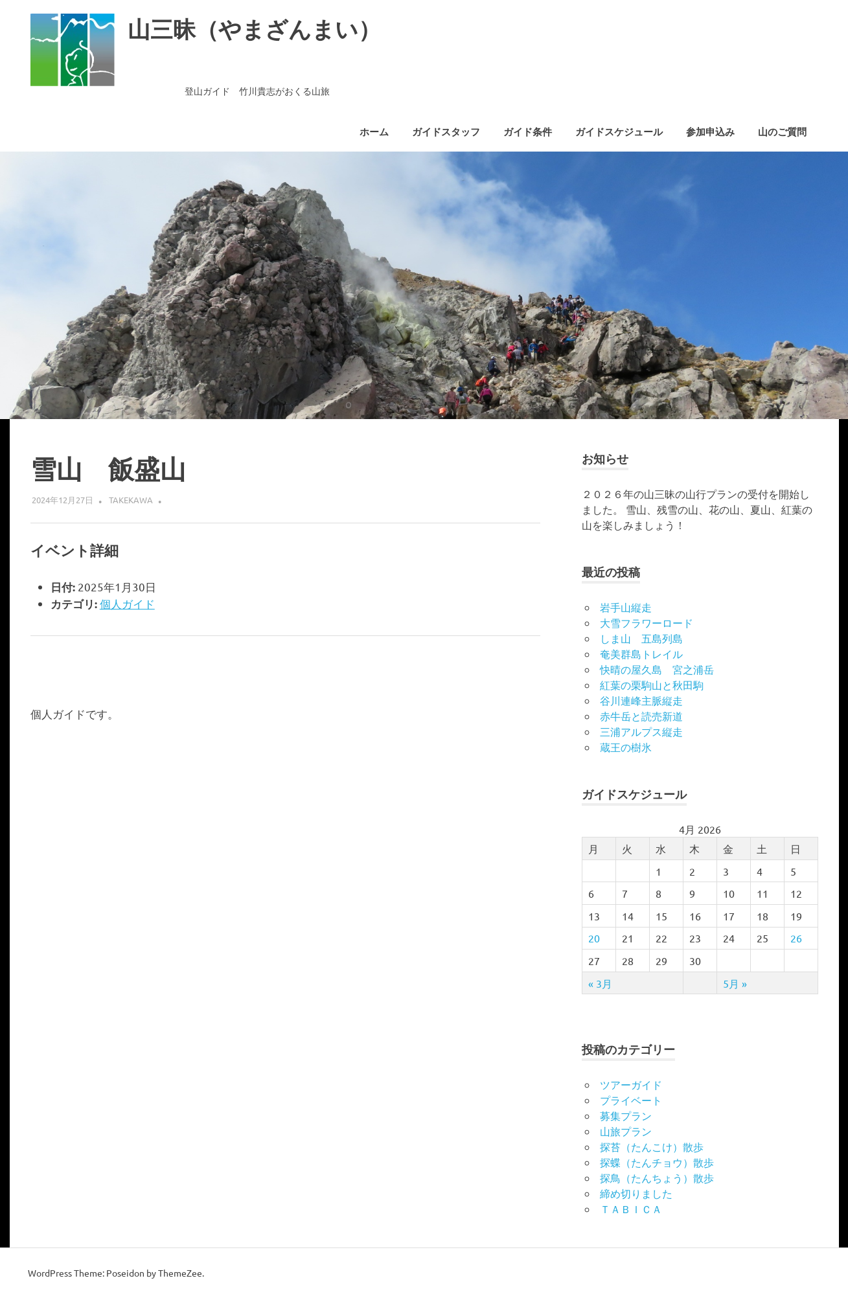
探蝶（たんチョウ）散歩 (657, 1162)
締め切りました (636, 1193)
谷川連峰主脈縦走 (641, 700)
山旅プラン (626, 1130)
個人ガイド (127, 603)
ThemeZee (180, 1273)
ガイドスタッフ (446, 132)
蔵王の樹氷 (626, 746)
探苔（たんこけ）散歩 (652, 1146)
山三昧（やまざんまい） (265, 28)
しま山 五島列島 (641, 638)
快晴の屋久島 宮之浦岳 (657, 669)
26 (796, 937)
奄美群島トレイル (641, 653)
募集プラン (626, 1115)
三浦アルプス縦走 (641, 731)
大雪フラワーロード (646, 622)
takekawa (131, 499)
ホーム (374, 132)
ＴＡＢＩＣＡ (631, 1208)
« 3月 (600, 983)
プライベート (631, 1099)
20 (594, 937)
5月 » (735, 983)
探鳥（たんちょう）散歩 (657, 1177)
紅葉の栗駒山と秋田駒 (652, 684)
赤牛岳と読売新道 (641, 715)
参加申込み (710, 132)
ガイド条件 (527, 132)
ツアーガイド (631, 1084)
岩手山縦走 (626, 606)
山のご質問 (782, 132)
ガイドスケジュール (619, 132)
